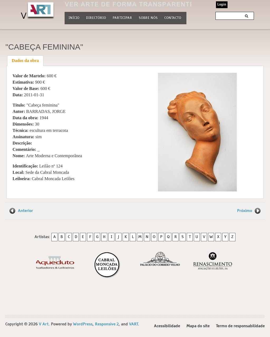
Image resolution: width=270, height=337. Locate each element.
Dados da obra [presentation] (25, 60)
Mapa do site (198, 326)
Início (74, 18)
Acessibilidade (167, 326)
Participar (122, 18)
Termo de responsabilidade (240, 326)
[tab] (25, 60)
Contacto (172, 18)
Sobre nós (148, 17)
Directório (96, 17)
